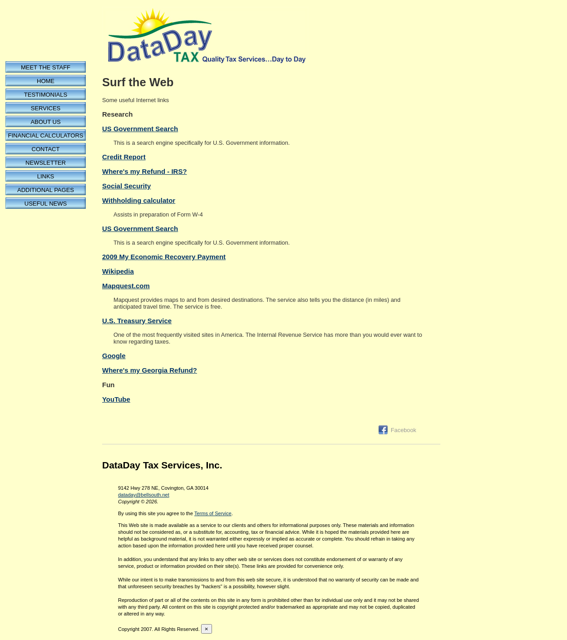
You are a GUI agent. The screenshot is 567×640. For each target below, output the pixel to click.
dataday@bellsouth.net (143, 494)
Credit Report (124, 157)
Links (45, 176)
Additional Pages (45, 190)
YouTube (116, 399)
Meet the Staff (45, 67)
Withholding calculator (138, 200)
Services (46, 108)
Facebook (403, 430)
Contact (46, 149)
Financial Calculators (46, 135)
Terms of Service (213, 513)
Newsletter (45, 162)
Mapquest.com (126, 286)
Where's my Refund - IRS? (144, 171)
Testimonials (45, 94)
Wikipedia (118, 271)
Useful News (46, 203)
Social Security (126, 186)
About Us (45, 121)
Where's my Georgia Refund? (149, 370)
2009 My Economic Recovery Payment (164, 257)
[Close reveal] (206, 629)
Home (45, 81)
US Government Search (140, 129)
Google (114, 355)
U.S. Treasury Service (137, 321)
